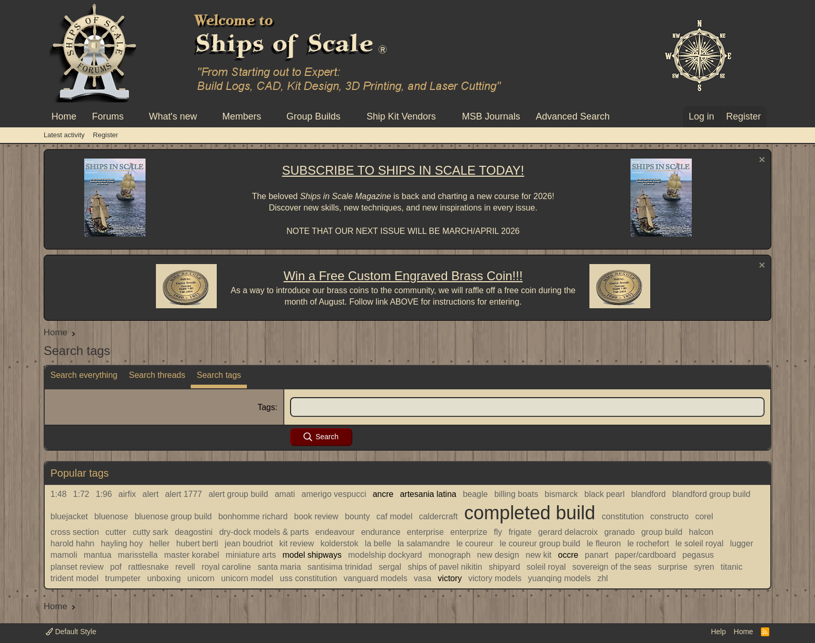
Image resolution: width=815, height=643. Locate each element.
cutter (116, 532)
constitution (623, 516)
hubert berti (197, 543)
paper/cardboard (645, 554)
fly (498, 532)
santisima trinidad (340, 566)
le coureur (474, 543)
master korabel (191, 554)
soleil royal (546, 566)
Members (241, 116)
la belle (378, 543)
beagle (475, 494)
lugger (741, 543)
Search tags (218, 375)
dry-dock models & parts (264, 532)
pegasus (698, 554)
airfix (127, 494)
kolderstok (339, 543)
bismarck (561, 494)
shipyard (504, 566)
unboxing (164, 578)
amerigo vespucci (333, 494)
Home (63, 116)
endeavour (335, 532)
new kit (538, 554)
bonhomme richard (252, 516)
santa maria (279, 566)
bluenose (111, 516)
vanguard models (375, 578)
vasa (422, 578)
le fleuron (604, 543)
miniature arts (251, 554)
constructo (669, 516)
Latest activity (64, 135)
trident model (74, 578)
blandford (648, 494)
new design (498, 554)
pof (116, 566)
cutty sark (150, 532)
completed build (529, 512)
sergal (389, 566)
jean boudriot (249, 543)
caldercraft (438, 516)
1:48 (58, 494)
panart (596, 554)
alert (150, 494)
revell (185, 566)
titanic (732, 566)
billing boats (516, 494)
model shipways (311, 554)
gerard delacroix (568, 532)
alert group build (238, 494)
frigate (519, 532)
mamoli (63, 554)
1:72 (81, 494)
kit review (296, 543)
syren (704, 566)
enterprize (468, 532)
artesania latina (428, 494)
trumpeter (122, 578)
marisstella (137, 554)
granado (619, 532)
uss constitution (308, 578)
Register (105, 135)
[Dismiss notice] (760, 160)
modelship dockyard (385, 554)
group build (661, 532)
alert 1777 (183, 494)
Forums (108, 116)
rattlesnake (148, 566)
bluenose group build (173, 516)
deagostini (194, 532)
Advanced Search (573, 116)
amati (284, 494)
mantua (97, 554)
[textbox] (527, 407)
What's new (173, 116)
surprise (673, 566)
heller (159, 543)
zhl (602, 578)
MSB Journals (491, 116)
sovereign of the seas (611, 566)
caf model (394, 516)
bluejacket (69, 516)
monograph (449, 554)
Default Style (71, 631)
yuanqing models (559, 578)
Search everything (83, 375)
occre (568, 554)
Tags (266, 407)
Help (718, 631)
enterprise (425, 532)
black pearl (604, 494)
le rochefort (648, 543)
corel (704, 516)
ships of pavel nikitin (444, 566)
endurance (381, 532)
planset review (76, 566)
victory (450, 578)
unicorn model (247, 578)
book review (316, 516)
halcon (701, 532)
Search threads (157, 375)
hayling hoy (122, 543)
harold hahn (72, 543)
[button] (133, 116)
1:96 (104, 494)
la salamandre (424, 543)
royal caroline (226, 566)
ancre (383, 494)
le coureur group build (540, 543)
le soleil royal (700, 543)
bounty (357, 516)
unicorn (200, 578)
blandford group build (711, 494)
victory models (494, 578)
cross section (74, 532)
